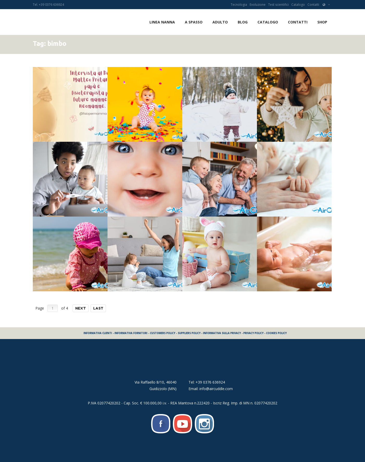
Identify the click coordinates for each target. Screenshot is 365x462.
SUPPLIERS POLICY (189, 333)
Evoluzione (258, 4)
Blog (243, 22)
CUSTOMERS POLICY (162, 333)
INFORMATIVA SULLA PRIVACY (222, 333)
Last (98, 308)
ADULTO (220, 22)
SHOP (322, 22)
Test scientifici (278, 4)
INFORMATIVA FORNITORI (131, 333)
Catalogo (298, 4)
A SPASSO (194, 22)
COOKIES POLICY (276, 333)
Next (80, 308)
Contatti (313, 4)
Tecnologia (239, 4)
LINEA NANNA (162, 22)
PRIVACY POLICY (253, 333)
